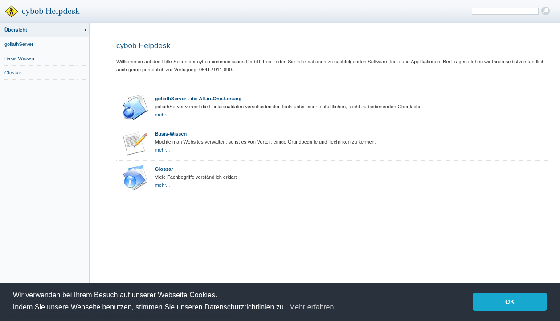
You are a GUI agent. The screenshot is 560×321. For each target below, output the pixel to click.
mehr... (162, 114)
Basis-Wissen (19, 58)
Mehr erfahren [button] (311, 307)
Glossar (12, 72)
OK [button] (510, 301)
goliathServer (18, 44)
